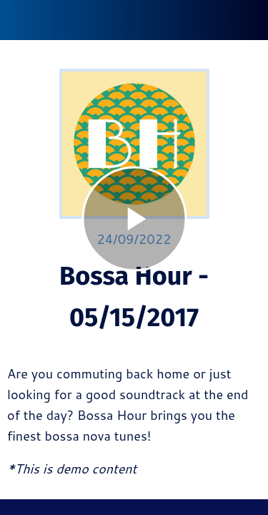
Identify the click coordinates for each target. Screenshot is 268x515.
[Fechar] (20, 20)
